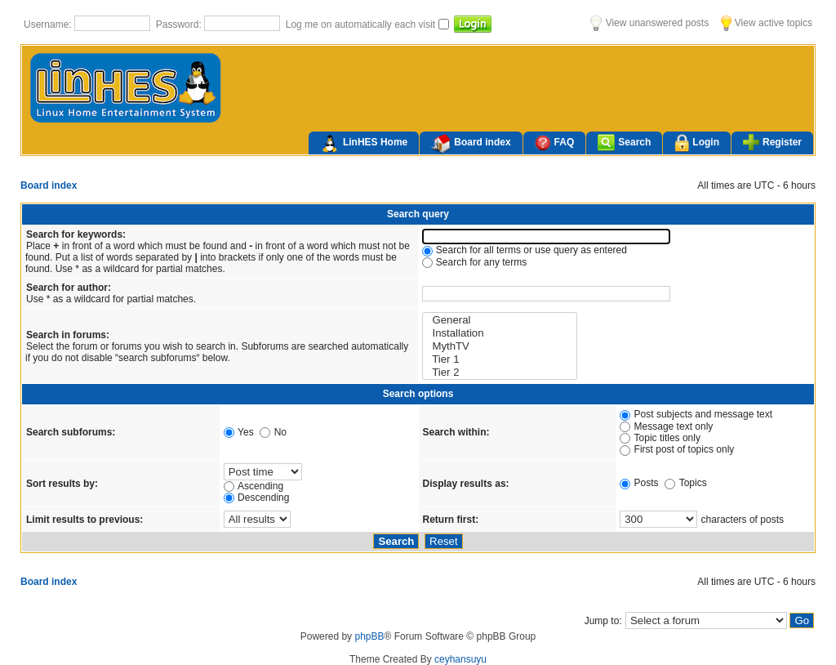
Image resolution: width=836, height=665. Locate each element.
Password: (180, 24)
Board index (470, 144)
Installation (500, 333)
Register (772, 142)
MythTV (500, 346)
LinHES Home (363, 144)
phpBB (369, 636)
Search (624, 142)
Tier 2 (500, 372)
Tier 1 (500, 359)
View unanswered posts (649, 23)
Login (696, 143)
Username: (49, 24)
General (500, 320)
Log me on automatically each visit (362, 24)
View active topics (766, 23)
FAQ (555, 142)
